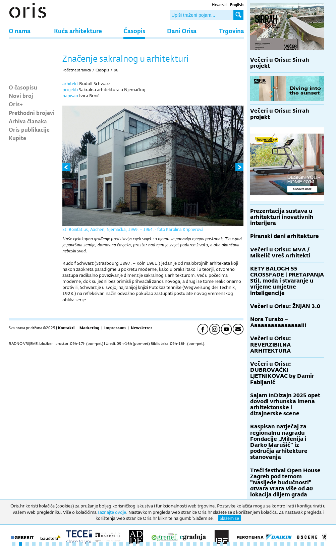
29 (201, 544)
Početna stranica (76, 70)
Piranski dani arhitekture (284, 236)
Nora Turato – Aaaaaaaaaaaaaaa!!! (278, 322)
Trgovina (231, 30)
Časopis (134, 30)
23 (161, 544)
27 (188, 544)
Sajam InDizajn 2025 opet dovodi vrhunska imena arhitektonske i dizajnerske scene (285, 404)
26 (181, 544)
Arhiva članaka (28, 121)
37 (255, 544)
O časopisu (23, 87)
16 (114, 544)
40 (275, 544)
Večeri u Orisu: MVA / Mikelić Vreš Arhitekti (280, 252)
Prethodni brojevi (32, 113)
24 (168, 544)
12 (87, 544)
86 (116, 70)
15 (107, 544)
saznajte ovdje (112, 512)
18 (127, 544)
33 (228, 544)
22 (154, 544)
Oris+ (16, 104)
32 (221, 544)
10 (74, 544)
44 (302, 544)
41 (282, 544)
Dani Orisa (182, 30)
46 (315, 544)
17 (121, 544)
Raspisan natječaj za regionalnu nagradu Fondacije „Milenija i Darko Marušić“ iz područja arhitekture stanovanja (278, 442)
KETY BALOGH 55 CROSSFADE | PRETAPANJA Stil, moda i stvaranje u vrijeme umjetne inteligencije (287, 281)
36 (248, 544)
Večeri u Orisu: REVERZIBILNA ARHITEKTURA (270, 344)
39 (268, 544)
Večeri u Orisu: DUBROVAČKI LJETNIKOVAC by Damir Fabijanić (282, 373)
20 (141, 544)
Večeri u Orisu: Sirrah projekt (279, 62)
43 (295, 544)
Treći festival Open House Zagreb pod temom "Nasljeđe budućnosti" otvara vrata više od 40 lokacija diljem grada (285, 482)
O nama (20, 30)
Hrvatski (219, 4)
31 (215, 544)
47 (322, 544)
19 (134, 544)
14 (101, 544)
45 (309, 544)
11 (80, 544)
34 (235, 544)
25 (174, 544)
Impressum (115, 327)
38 (262, 544)
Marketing (89, 327)
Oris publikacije (29, 129)
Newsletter (141, 327)
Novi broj (21, 96)
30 (208, 544)
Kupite (17, 138)
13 (94, 544)
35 (241, 544)
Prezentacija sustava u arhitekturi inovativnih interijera (282, 217)
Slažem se (229, 518)
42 (288, 544)
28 (195, 544)
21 (148, 544)
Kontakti (66, 327)
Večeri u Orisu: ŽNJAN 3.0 (285, 306)
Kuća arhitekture (78, 30)
